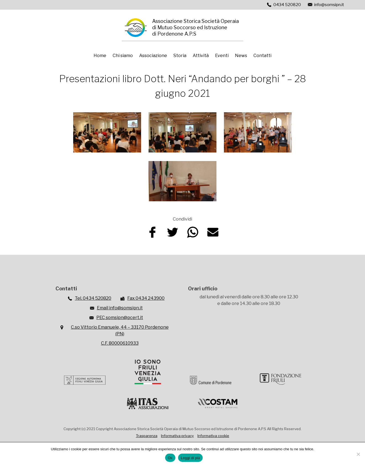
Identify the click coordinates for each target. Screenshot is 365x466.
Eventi (222, 55)
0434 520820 (287, 4)
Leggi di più (190, 458)
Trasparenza (146, 435)
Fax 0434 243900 (146, 298)
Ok (170, 458)
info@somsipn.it (329, 4)
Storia (179, 55)
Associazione (153, 55)
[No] (358, 454)
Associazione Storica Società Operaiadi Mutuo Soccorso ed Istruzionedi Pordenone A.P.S (195, 27)
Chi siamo (123, 55)
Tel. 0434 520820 (93, 298)
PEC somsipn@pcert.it (119, 317)
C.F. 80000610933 (120, 343)
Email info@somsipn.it (120, 307)
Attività (201, 55)
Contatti (262, 55)
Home (100, 55)
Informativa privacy (177, 435)
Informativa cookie (213, 435)
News (241, 55)
